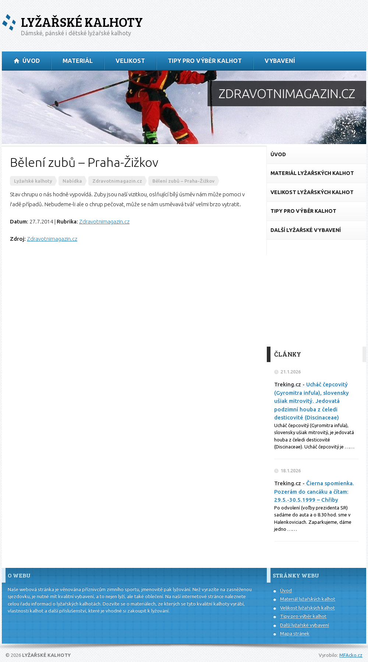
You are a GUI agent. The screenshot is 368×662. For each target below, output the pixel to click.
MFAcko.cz (350, 655)
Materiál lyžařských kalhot (307, 598)
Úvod (286, 590)
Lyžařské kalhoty (82, 22)
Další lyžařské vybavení (304, 624)
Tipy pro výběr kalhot (303, 616)
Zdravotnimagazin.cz (104, 221)
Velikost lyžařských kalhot (307, 607)
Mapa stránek (294, 633)
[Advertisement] (316, 293)
